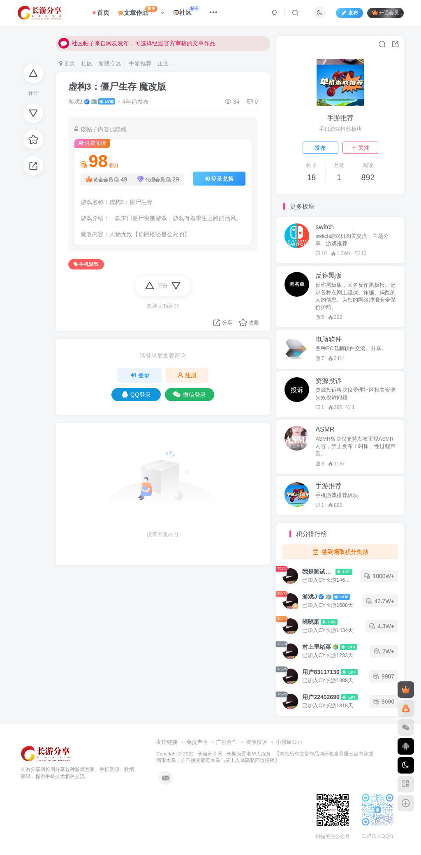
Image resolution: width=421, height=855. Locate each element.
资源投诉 (256, 742)
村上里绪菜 (316, 647)
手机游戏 (86, 264)
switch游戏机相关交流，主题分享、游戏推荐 (352, 239)
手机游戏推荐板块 (336, 495)
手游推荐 (139, 63)
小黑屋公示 (289, 742)
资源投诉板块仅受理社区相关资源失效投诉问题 (355, 393)
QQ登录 (136, 394)
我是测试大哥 (318, 571)
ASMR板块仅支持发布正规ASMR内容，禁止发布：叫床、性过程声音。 (355, 446)
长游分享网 (210, 753)
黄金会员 (106, 179)
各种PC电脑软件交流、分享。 (351, 348)
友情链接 (167, 742)
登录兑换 (219, 178)
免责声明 (197, 742)
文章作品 (143, 12)
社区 (188, 12)
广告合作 (226, 742)
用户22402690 (320, 697)
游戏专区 (109, 63)
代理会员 (158, 179)
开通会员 (383, 13)
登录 (140, 375)
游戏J (75, 101)
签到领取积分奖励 (340, 551)
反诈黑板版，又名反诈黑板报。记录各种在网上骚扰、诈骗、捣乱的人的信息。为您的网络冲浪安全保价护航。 (355, 296)
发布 (320, 147)
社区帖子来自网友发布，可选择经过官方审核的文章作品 (136, 47)
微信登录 (189, 394)
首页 (102, 13)
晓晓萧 (310, 621)
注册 (187, 375)
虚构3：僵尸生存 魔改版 (117, 86)
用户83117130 (320, 672)
